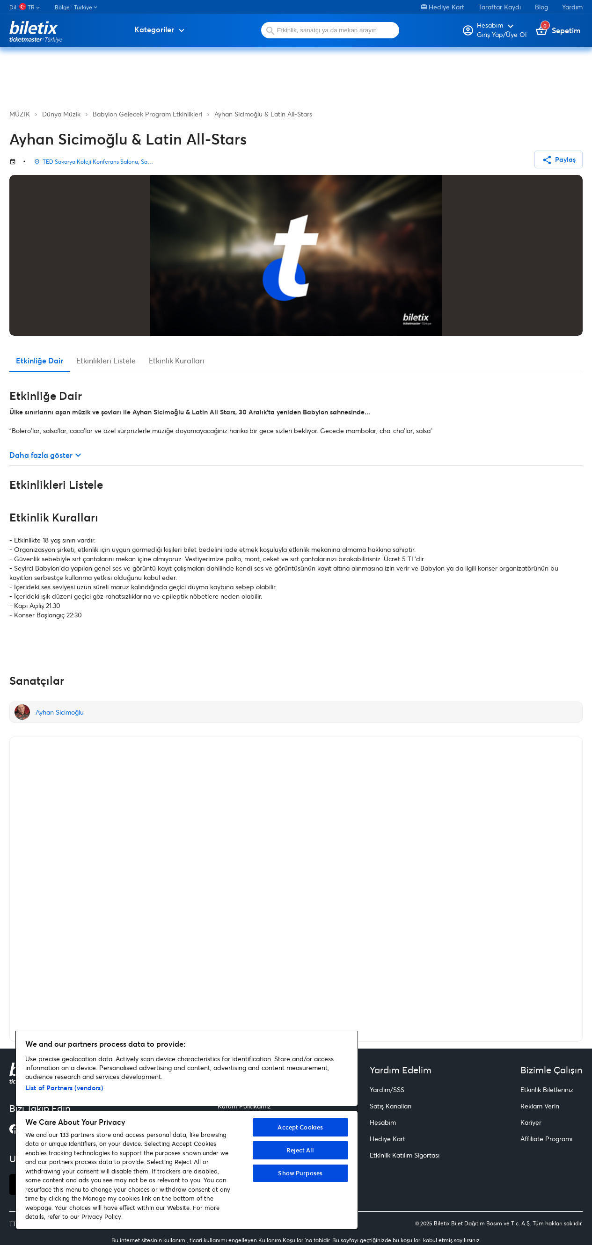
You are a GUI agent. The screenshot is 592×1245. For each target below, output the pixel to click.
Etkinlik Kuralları (177, 360)
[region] (186, 1130)
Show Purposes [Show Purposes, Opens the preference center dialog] (300, 1173)
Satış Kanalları (390, 1105)
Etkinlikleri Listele (106, 360)
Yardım (572, 6)
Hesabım (383, 1122)
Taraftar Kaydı (499, 6)
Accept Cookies (300, 1127)
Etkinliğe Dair (39, 360)
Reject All (300, 1150)
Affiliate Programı (546, 1138)
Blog (541, 6)
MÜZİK (19, 113)
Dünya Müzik (61, 113)
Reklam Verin (539, 1105)
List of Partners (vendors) (64, 1087)
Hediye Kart (442, 6)
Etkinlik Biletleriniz (546, 1089)
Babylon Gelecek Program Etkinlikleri (147, 113)
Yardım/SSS (387, 1089)
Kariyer (530, 1122)
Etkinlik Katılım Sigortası (404, 1155)
